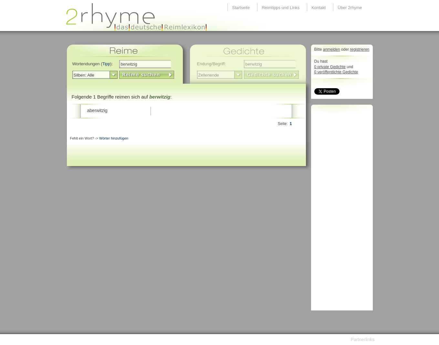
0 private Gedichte (330, 67)
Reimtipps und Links (280, 7)
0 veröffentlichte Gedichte (336, 72)
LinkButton (146, 75)
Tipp (106, 63)
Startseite (241, 7)
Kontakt (318, 7)
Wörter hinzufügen (113, 138)
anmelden (331, 49)
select (114, 74)
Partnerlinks (363, 339)
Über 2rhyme (350, 7)
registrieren (359, 49)
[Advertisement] (340, 209)
